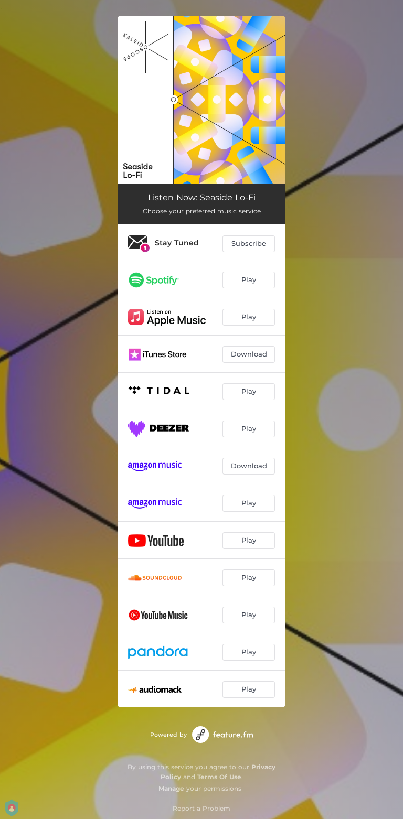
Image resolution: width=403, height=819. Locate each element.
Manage (171, 788)
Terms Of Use (219, 777)
